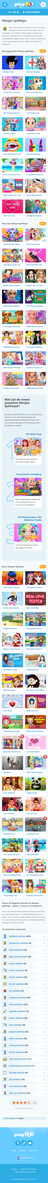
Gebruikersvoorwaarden (25, 1172)
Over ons (32, 1150)
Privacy (14, 1169)
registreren (31, 12)
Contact (22, 1150)
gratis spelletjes (9, 1118)
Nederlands (24, 1158)
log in (13, 12)
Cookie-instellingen (28, 1169)
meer (43, 51)
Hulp (14, 1150)
